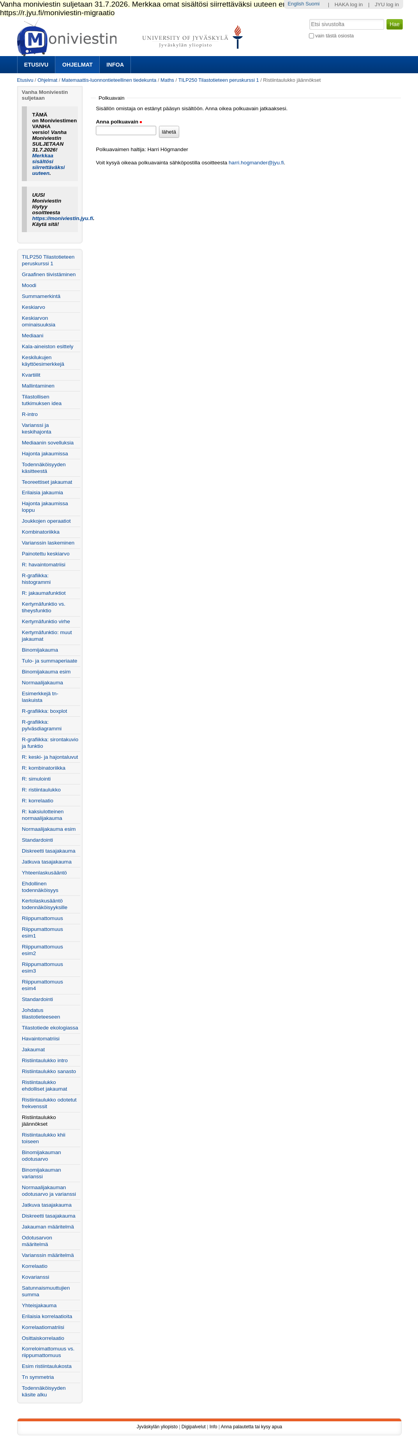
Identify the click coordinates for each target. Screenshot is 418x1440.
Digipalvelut (194, 1426)
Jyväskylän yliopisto (157, 1426)
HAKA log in (349, 4)
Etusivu (36, 65)
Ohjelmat (77, 65)
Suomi (312, 4)
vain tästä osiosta (334, 36)
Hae (308, 18)
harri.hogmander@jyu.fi (256, 163)
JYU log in (387, 4)
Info (213, 1426)
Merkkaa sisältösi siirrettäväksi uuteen (48, 164)
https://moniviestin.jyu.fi (62, 218)
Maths (167, 80)
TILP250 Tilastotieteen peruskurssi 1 (218, 80)
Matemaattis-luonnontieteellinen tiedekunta (109, 80)
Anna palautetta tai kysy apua (251, 1426)
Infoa (115, 65)
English (296, 4)
